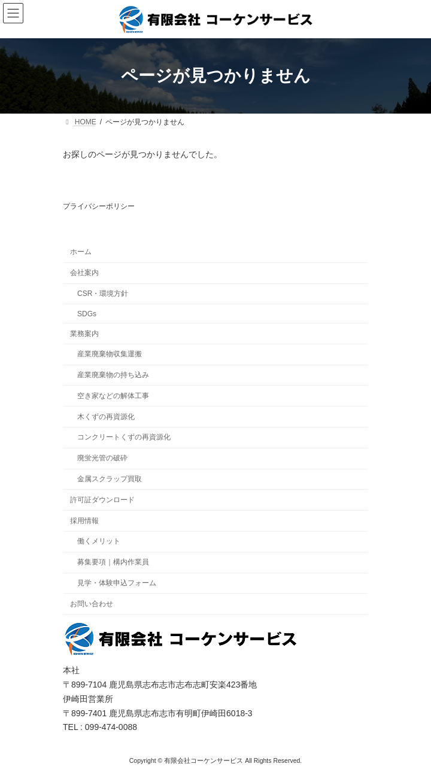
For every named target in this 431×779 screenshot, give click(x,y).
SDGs (86, 314)
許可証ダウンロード (102, 500)
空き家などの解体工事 (113, 396)
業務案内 (84, 333)
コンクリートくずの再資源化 (124, 437)
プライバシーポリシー (99, 206)
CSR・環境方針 (102, 293)
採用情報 (84, 520)
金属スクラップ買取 (109, 479)
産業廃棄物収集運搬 (109, 354)
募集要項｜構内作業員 (113, 562)
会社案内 (84, 272)
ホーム (81, 252)
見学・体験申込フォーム (116, 583)
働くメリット (98, 541)
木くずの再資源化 (106, 416)
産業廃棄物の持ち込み (113, 375)
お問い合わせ (91, 603)
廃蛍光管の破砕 (102, 458)
